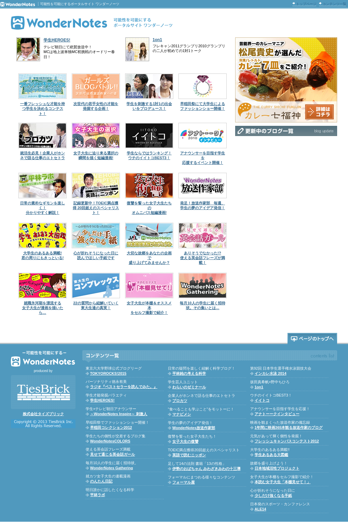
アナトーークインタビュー (277, 414)
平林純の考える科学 (189, 373)
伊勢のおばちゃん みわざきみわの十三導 (206, 469)
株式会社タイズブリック (43, 414)
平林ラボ (97, 495)
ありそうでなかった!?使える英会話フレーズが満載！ (202, 258)
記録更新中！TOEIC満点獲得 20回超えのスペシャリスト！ (96, 208)
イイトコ (262, 400)
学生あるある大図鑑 (271, 455)
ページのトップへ (312, 338)
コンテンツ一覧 (334, 4)
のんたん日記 (101, 481)
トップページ (306, 4)
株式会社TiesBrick (43, 392)
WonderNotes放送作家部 (193, 428)
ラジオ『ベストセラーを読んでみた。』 (123, 387)
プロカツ (179, 401)
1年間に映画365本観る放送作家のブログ (289, 427)
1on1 (157, 39)
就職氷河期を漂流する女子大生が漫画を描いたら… (42, 308)
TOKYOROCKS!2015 (108, 373)
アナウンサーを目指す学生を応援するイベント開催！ (202, 158)
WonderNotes (92, 23)
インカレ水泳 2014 (270, 373)
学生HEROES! (57, 40)
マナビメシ (181, 414)
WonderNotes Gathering (111, 468)
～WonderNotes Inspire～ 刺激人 (118, 414)
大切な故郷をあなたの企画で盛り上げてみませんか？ (149, 258)
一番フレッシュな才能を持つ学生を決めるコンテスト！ (42, 109)
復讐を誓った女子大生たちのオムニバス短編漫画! (149, 208)
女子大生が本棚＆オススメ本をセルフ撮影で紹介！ (149, 308)
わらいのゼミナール (189, 387)
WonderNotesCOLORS (110, 441)
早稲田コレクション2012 (111, 427)
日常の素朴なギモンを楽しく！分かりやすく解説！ (42, 208)
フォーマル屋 (183, 482)
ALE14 (260, 509)
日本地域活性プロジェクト (277, 468)
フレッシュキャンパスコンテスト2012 (287, 441)
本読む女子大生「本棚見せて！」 (283, 482)
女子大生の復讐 (185, 441)
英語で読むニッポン (189, 455)
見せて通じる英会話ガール (112, 454)
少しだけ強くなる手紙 (273, 495)
